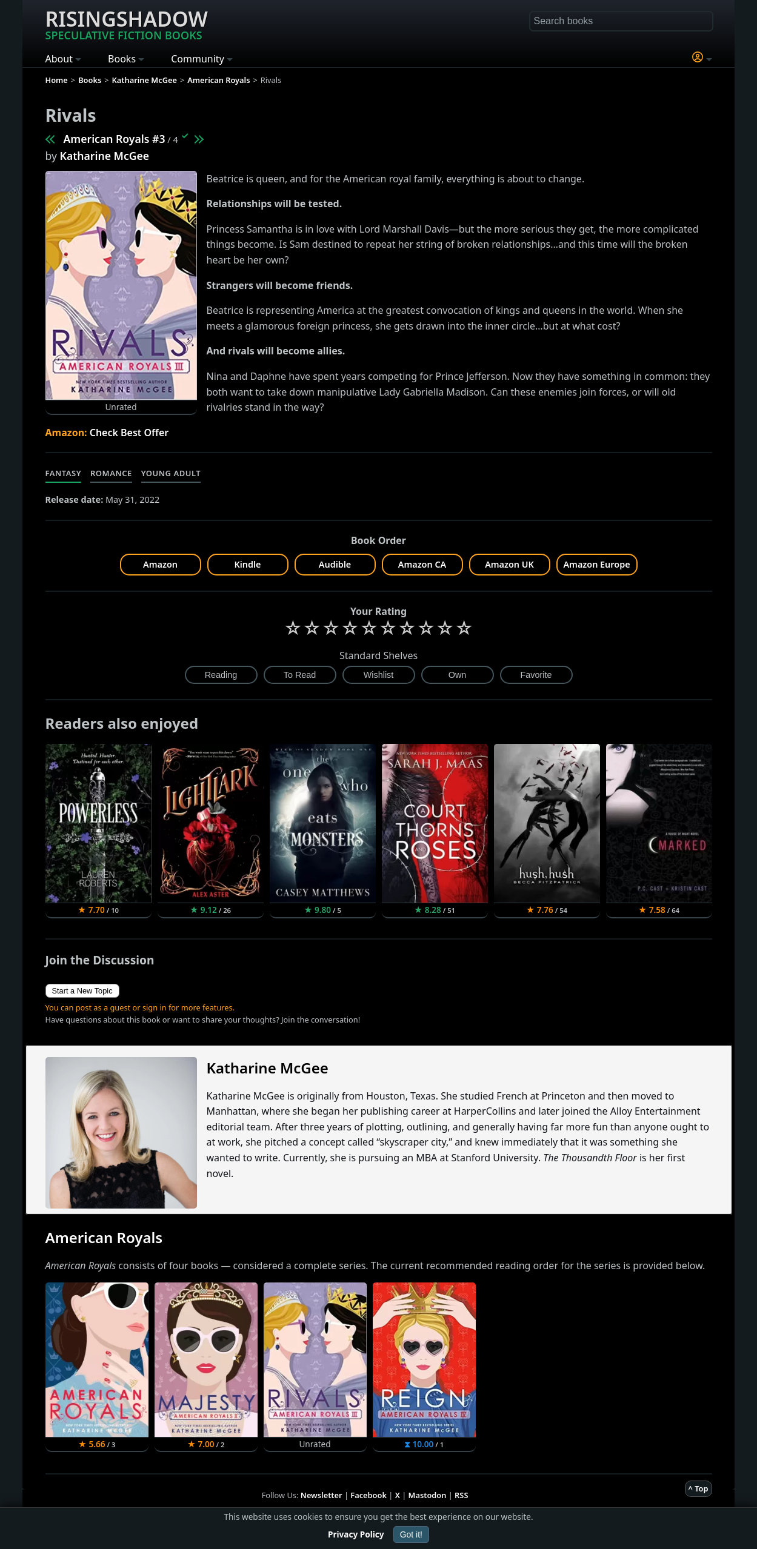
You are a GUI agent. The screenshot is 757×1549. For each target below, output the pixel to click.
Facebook (368, 1495)
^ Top (699, 1488)
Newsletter (321, 1495)
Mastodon (428, 1495)
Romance (111, 473)
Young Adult (171, 473)
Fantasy (63, 473)
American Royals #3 (114, 138)
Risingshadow (126, 23)
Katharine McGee (105, 155)
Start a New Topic (82, 990)
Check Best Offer (129, 432)
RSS (461, 1495)
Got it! (411, 1534)
